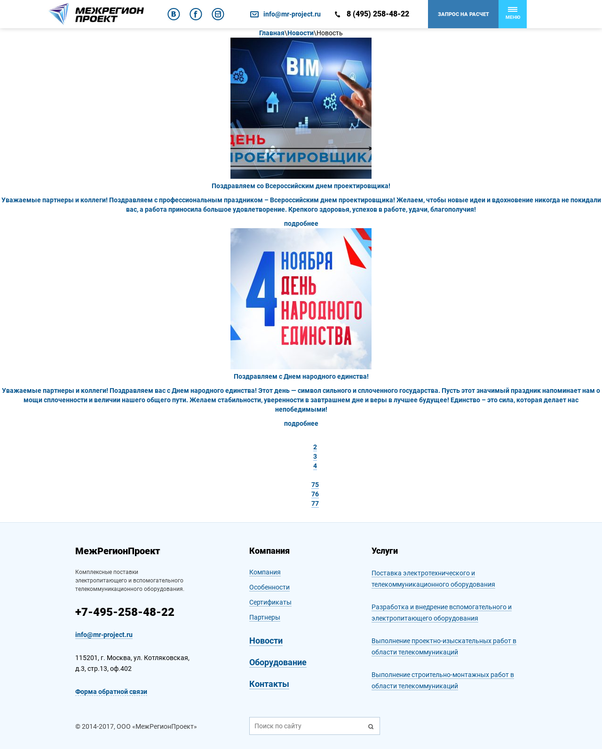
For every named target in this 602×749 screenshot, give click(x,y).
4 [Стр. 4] (315, 466)
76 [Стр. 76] (315, 494)
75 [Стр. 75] (315, 484)
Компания (265, 572)
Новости (266, 640)
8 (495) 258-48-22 (378, 13)
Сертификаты (270, 602)
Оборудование (278, 662)
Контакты (269, 684)
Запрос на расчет (463, 14)
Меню (513, 13)
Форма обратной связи (111, 691)
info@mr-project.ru (292, 14)
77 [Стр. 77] (315, 503)
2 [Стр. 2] (315, 447)
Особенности (269, 587)
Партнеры (264, 617)
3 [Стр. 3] (315, 456)
